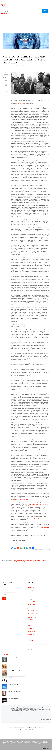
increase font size (8, 76)
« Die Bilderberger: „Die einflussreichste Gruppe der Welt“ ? (27, 560)
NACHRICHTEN (29, 66)
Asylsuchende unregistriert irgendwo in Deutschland (37, 518)
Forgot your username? (6, 604)
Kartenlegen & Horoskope (31, 727)
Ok (43, 748)
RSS (15, 727)
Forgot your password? (6, 601)
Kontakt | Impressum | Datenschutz (26, 729)
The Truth (10, 677)
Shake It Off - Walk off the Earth (14, 670)
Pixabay (38, 736)
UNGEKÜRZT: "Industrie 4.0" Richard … (15, 691)
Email (6, 86)
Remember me (4, 594)
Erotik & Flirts (40, 727)
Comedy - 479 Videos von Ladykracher (15, 663)
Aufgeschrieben (20, 103)
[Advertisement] (26, 24)
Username (4, 584)
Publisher (10, 727)
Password (4, 589)
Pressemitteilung (38, 193)
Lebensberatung (20, 727)
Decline (47, 748)
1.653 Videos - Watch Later (13, 698)
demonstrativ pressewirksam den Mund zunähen (34, 460)
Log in (44, 10)
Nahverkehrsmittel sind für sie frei (21, 499)
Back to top (5, 707)
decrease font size (7, 76)
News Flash (16, 66)
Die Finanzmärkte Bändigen (13, 684)
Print (6, 82)
